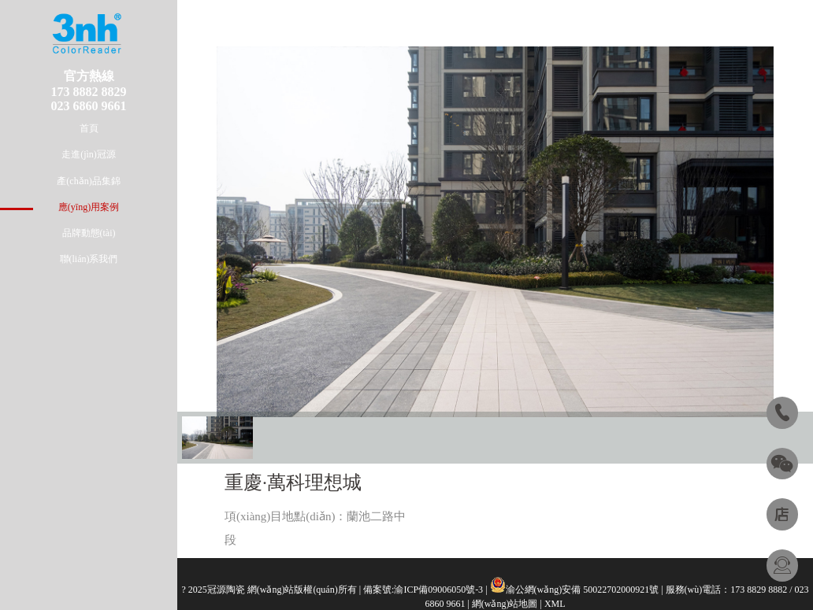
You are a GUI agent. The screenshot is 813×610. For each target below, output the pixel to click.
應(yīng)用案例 (88, 207)
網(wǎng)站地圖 (505, 603)
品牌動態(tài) (89, 232)
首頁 (89, 128)
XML (555, 603)
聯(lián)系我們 (89, 258)
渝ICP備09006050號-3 (438, 589)
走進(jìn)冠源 (88, 154)
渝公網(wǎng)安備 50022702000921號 (582, 589)
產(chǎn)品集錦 (88, 181)
